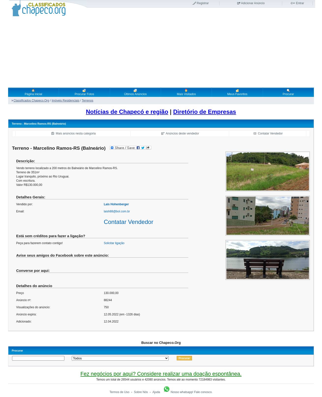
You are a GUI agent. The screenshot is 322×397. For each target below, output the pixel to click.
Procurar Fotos (84, 92)
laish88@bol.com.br (117, 211)
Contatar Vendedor (270, 133)
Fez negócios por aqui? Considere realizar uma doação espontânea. (160, 374)
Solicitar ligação (114, 243)
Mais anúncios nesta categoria (76, 133)
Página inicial (33, 92)
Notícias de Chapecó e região (127, 111)
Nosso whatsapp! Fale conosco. (187, 392)
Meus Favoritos (237, 92)
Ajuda (156, 392)
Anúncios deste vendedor (182, 133)
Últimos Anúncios (135, 92)
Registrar (203, 3)
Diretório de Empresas (204, 111)
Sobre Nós (141, 392)
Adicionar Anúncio (253, 3)
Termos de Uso (120, 392)
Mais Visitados (186, 92)
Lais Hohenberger (116, 204)
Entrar (300, 3)
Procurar (288, 92)
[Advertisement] (161, 51)
